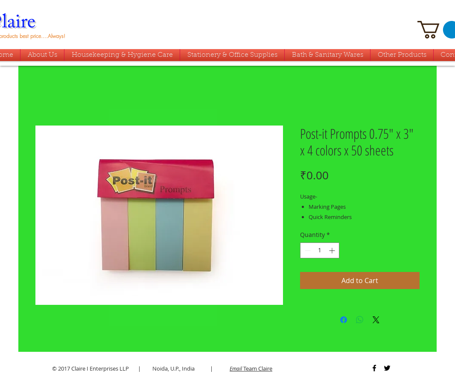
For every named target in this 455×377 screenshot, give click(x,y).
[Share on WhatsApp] (360, 320)
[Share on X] (376, 320)
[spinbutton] (319, 250)
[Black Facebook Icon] (374, 368)
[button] (327, 55)
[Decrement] (306, 250)
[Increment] (332, 250)
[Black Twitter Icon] (387, 368)
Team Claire (251, 368)
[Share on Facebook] (343, 320)
